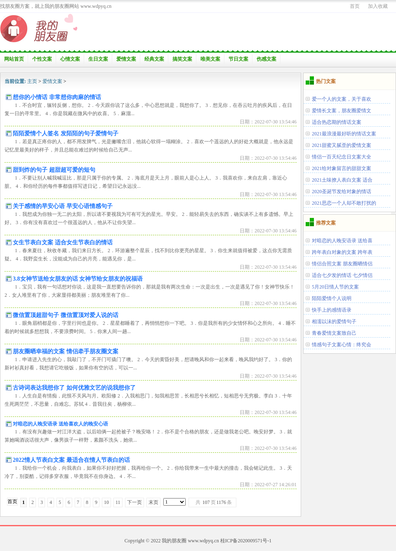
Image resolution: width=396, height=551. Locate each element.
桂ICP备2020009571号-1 (246, 541)
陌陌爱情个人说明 (331, 298)
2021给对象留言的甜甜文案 (341, 168)
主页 (32, 81)
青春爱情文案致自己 (334, 333)
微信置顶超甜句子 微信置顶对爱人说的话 (65, 315)
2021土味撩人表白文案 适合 (342, 180)
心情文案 (70, 59)
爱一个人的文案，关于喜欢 (341, 99)
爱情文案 (126, 59)
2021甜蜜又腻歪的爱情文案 (341, 145)
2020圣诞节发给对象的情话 (341, 191)
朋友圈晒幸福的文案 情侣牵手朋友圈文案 (65, 351)
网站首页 (14, 59)
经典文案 (154, 59)
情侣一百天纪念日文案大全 (341, 157)
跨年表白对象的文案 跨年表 (342, 252)
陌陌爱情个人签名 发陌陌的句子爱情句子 (65, 133)
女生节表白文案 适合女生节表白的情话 (63, 242)
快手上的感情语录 (331, 310)
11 (118, 502)
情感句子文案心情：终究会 (341, 345)
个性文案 (42, 59)
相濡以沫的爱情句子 (334, 321)
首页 (355, 6)
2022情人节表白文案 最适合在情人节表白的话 (71, 460)
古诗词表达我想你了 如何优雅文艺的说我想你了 (74, 388)
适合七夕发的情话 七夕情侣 (342, 275)
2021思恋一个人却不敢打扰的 (344, 203)
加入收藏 (378, 6)
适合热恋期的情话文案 (336, 122)
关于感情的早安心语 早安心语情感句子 (63, 206)
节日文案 (238, 59)
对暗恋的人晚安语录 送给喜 (342, 241)
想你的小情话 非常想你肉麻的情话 (57, 97)
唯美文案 (210, 59)
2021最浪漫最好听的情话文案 (344, 134)
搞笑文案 (182, 59)
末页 (153, 502)
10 (106, 502)
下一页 (134, 502)
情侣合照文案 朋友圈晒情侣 (342, 264)
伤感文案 (266, 59)
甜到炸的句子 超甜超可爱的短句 (54, 170)
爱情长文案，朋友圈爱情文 (341, 111)
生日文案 (98, 59)
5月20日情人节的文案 (335, 287)
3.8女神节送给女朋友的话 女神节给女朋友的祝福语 (78, 279)
